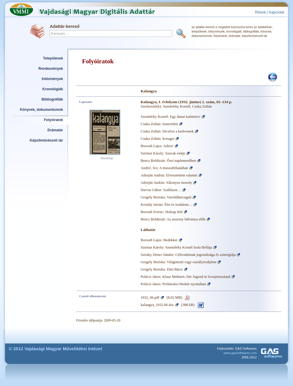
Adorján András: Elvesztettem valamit (169, 175)
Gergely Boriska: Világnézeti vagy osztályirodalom (178, 262)
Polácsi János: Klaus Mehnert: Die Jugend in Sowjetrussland (185, 277)
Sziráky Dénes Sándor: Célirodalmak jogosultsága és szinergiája (188, 255)
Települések (53, 58)
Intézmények (52, 79)
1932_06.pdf (150, 297)
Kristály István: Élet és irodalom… (166, 205)
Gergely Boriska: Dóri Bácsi (162, 269)
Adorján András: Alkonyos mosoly (166, 183)
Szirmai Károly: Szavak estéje (163, 153)
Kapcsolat (276, 12)
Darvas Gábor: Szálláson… (161, 190)
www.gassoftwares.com (240, 353)
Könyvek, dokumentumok (41, 110)
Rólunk (260, 12)
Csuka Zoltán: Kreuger (157, 139)
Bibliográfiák (52, 99)
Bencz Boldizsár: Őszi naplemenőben (168, 161)
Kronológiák (52, 89)
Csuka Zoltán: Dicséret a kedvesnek (167, 131)
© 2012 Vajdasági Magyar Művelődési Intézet (55, 348)
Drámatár (55, 130)
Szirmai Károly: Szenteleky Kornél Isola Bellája (176, 247)
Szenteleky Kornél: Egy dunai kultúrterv (170, 117)
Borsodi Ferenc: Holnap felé (162, 212)
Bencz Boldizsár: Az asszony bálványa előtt (173, 219)
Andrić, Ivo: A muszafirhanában (164, 168)
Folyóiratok (53, 120)
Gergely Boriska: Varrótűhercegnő (166, 197)
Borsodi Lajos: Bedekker (159, 240)
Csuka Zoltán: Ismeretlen (159, 124)
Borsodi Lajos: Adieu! (157, 146)
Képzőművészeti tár (46, 140)
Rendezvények (50, 69)
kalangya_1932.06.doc (157, 305)
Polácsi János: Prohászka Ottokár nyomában (173, 284)
